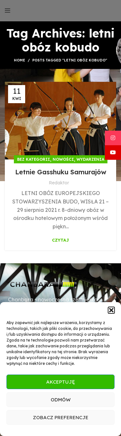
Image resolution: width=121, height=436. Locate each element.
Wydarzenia (90, 159)
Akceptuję (60, 382)
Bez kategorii (33, 159)
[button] (111, 310)
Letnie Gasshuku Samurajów (60, 172)
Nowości (63, 159)
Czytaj (60, 240)
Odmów (61, 400)
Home (19, 60)
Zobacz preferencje (60, 417)
